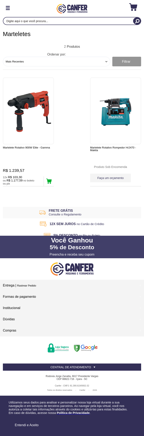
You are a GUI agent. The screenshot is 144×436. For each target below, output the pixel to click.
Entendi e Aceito (27, 425)
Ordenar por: (56, 54)
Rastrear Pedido (26, 287)
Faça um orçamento (68, 177)
